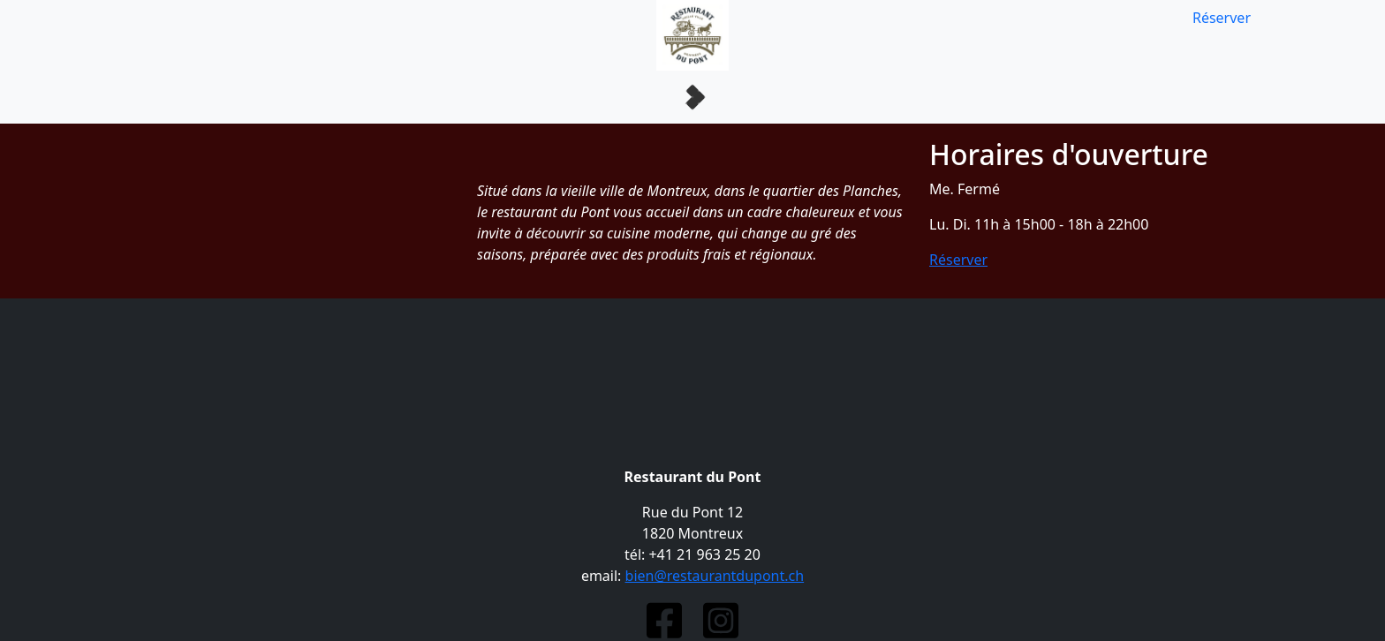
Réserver (1221, 17)
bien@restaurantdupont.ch (715, 575)
